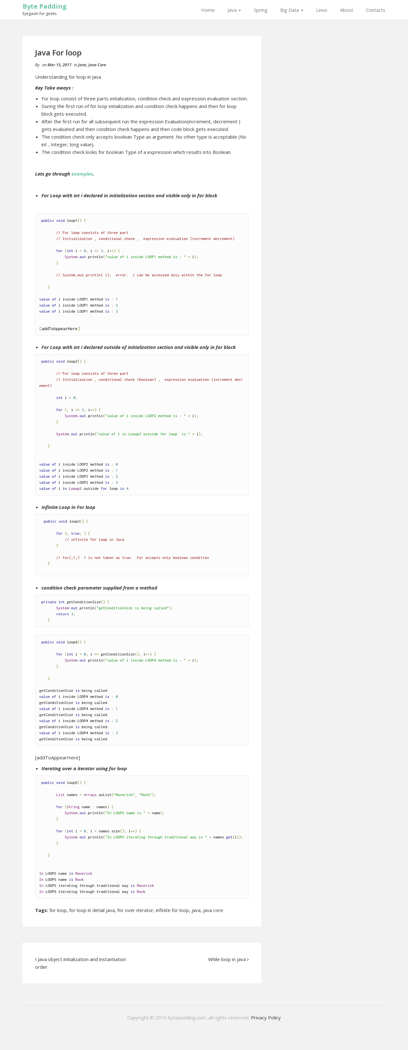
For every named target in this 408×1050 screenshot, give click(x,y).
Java (234, 10)
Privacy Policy (266, 1017)
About (346, 10)
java (196, 910)
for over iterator (135, 910)
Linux (321, 10)
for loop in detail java (92, 910)
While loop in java (227, 959)
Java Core (97, 65)
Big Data (291, 10)
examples (82, 173)
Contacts (375, 10)
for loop (58, 910)
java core (213, 910)
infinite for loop (172, 910)
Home (208, 10)
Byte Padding (45, 6)
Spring (260, 10)
